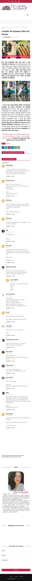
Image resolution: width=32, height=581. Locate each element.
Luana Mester (6, 37)
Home (11, 576)
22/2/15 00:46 (9, 394)
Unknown (9, 200)
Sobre (16, 576)
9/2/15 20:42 (9, 182)
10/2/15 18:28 (9, 327)
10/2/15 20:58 (9, 341)
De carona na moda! (20, 578)
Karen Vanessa (10, 294)
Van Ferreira (9, 377)
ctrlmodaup (9, 165)
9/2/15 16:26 (8, 166)
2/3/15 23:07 (9, 415)
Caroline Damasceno (12, 339)
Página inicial (5, 27)
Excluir (13, 176)
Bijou (7, 392)
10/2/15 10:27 (9, 219)
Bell (7, 230)
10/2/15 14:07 (9, 268)
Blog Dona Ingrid (11, 267)
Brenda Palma (10, 180)
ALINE (7, 312)
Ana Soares (9, 351)
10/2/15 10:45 (9, 232)
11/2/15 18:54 (9, 366)
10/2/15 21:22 (9, 353)
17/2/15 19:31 (9, 379)
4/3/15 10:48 (13, 281)
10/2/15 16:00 (9, 295)
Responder (8, 176)
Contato (21, 576)
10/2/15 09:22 (9, 201)
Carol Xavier (9, 365)
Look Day (9, 326)
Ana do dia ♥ (12, 358)
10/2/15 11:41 (8, 247)
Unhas (10, 27)
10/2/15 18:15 (9, 313)
